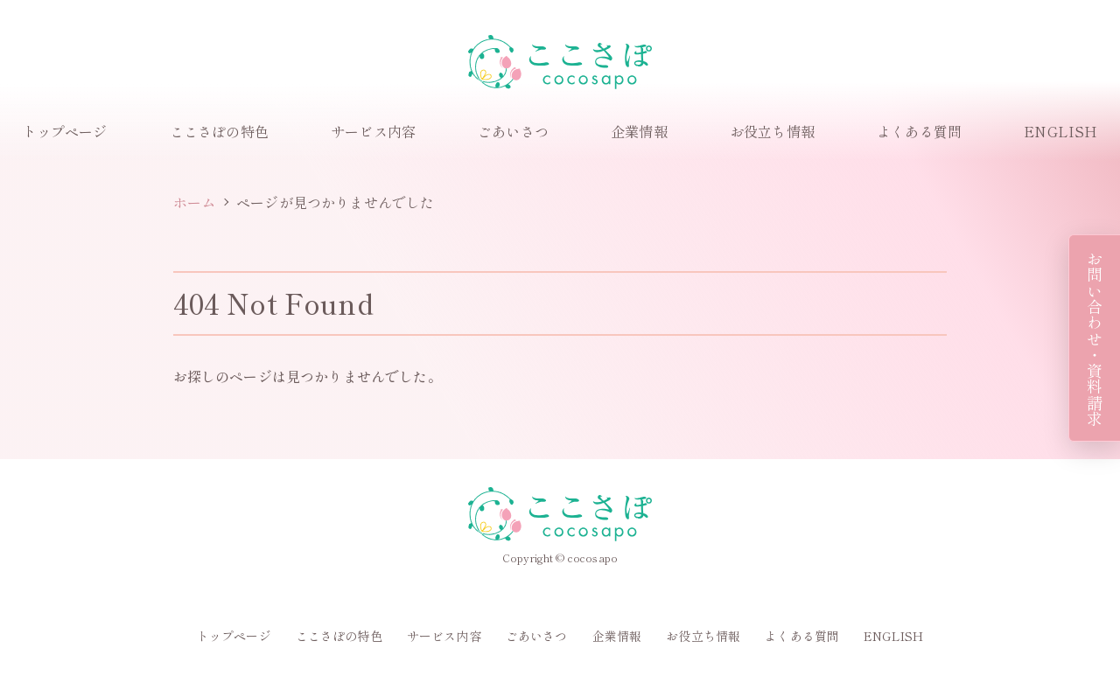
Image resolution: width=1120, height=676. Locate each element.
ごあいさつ (513, 131)
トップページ (65, 131)
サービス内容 (373, 131)
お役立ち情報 (772, 131)
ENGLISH (1060, 131)
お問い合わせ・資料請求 (1094, 338)
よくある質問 (919, 131)
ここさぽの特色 (219, 131)
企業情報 (639, 131)
